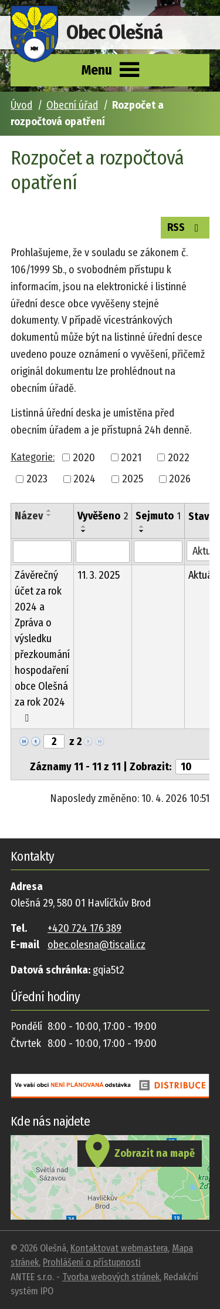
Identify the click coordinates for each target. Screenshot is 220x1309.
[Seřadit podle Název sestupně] (49, 515)
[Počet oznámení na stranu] (196, 766)
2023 (37, 478)
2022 (178, 457)
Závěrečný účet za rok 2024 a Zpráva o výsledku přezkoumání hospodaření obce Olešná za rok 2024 (42, 646)
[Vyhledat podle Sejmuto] (158, 552)
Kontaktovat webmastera (119, 1248)
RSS (185, 227)
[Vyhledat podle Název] (42, 552)
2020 (84, 457)
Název (29, 515)
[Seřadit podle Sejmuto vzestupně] (142, 526)
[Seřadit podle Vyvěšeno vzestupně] (83, 526)
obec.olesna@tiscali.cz (96, 944)
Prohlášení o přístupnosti (92, 1262)
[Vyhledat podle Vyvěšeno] (103, 552)
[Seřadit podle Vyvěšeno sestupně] (83, 531)
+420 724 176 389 (84, 928)
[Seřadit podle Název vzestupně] (49, 510)
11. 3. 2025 (98, 575)
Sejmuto (158, 515)
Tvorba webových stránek (111, 1277)
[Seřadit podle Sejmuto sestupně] (142, 531)
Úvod (21, 105)
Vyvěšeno (102, 515)
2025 (132, 478)
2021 (131, 457)
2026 (180, 478)
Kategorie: (33, 457)
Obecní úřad (72, 105)
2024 (84, 478)
